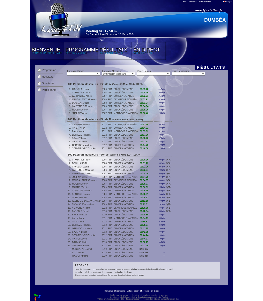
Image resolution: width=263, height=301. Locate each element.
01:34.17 (144, 218)
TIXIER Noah (78, 128)
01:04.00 (144, 173)
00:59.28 (144, 89)
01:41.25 (144, 228)
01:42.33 (144, 141)
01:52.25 (144, 242)
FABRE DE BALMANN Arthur (86, 201)
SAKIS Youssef (79, 214)
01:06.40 (144, 113)
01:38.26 (144, 138)
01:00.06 (144, 159)
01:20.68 (144, 208)
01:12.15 (144, 201)
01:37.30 (144, 135)
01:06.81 (144, 194)
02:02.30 (144, 245)
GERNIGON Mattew (82, 145)
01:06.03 (144, 187)
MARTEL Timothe (80, 187)
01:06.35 (144, 190)
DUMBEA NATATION (124, 96)
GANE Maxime (79, 197)
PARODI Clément (80, 211)
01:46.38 (144, 148)
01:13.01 (144, 204)
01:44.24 (144, 235)
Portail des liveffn (190, 1)
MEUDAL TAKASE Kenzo (84, 99)
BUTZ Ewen (78, 252)
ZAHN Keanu (78, 131)
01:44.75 (144, 145)
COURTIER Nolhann (82, 190)
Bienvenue (108, 291)
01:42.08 (144, 232)
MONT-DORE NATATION (126, 113)
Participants (49, 89)
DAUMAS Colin (79, 242)
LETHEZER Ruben (81, 135)
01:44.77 (144, 238)
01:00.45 (144, 92)
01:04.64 (144, 106)
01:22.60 (144, 124)
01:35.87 (144, 221)
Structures (48, 83)
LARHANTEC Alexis (82, 96)
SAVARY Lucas (79, 138)
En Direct (155, 291)
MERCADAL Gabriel (82, 249)
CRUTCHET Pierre (81, 92)
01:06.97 (144, 197)
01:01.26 (144, 166)
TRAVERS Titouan (81, 245)
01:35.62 (144, 131)
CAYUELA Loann (80, 89)
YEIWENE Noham (81, 124)
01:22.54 (144, 211)
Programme (49, 70)
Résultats (47, 76)
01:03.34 (144, 103)
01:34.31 (144, 128)
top (178, 299)
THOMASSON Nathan (83, 204)
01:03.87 (144, 170)
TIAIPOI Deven (79, 141)
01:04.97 (144, 180)
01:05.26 (144, 109)
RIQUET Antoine (80, 256)
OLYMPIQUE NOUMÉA (125, 99)
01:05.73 (144, 183)
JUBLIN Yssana (80, 113)
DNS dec (144, 249)
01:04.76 (144, 177)
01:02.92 (144, 99)
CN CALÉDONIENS (123, 89)
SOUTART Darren (81, 194)
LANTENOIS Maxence (83, 106)
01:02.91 (144, 96)
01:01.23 (144, 163)
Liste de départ (133, 291)
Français (227, 2)
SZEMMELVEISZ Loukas (84, 148)
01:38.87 (144, 225)
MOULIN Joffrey (80, 109)
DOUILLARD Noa (80, 103)
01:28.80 (144, 214)
